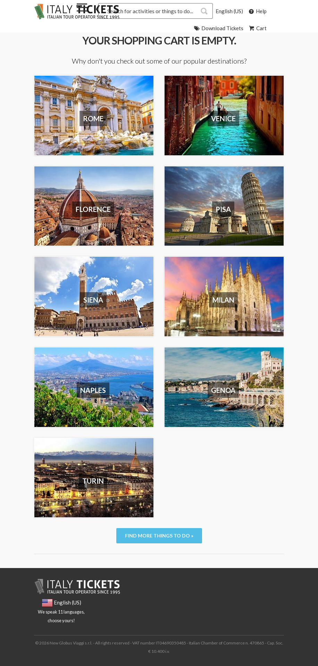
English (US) (229, 11)
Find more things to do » (159, 535)
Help (257, 11)
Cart (257, 28)
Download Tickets (218, 28)
